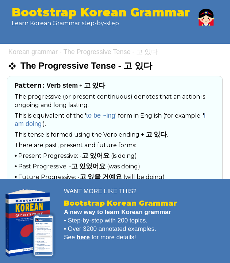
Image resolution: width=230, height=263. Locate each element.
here (83, 237)
